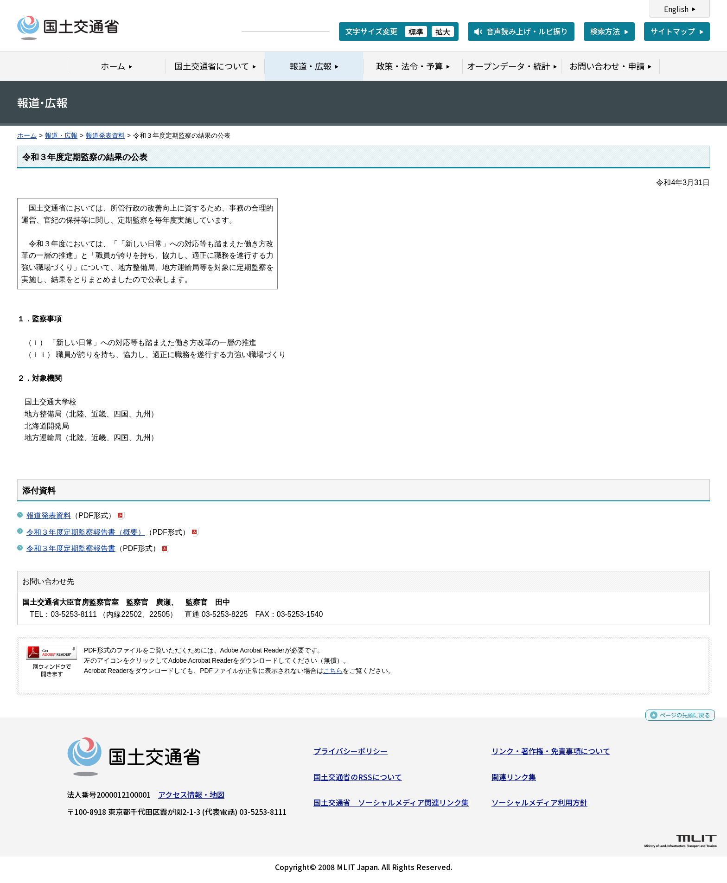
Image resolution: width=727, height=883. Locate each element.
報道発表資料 (105, 135)
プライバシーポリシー (350, 754)
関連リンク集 (513, 780)
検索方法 (605, 31)
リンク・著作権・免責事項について (550, 754)
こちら (333, 670)
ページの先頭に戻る (677, 721)
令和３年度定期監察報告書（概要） (85, 532)
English (676, 8)
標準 (415, 31)
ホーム (27, 135)
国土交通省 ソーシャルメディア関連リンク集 (391, 806)
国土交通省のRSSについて (357, 780)
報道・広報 (61, 135)
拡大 (442, 31)
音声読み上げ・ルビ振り (527, 31)
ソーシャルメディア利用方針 (539, 806)
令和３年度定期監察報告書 (70, 548)
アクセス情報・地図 (191, 798)
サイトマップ (672, 31)
